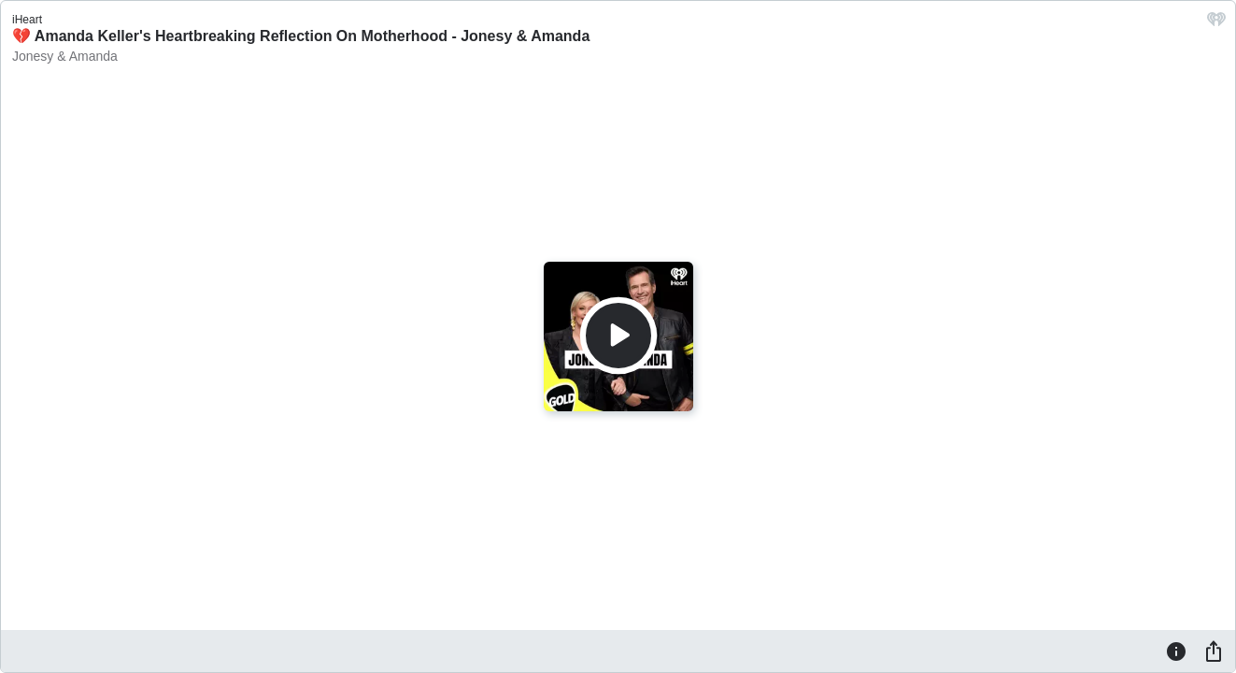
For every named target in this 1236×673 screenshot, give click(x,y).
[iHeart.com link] (1216, 24)
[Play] (618, 335)
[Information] (1176, 650)
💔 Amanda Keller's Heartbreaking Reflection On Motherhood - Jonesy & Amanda (301, 36)
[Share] (1213, 650)
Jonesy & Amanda (65, 56)
